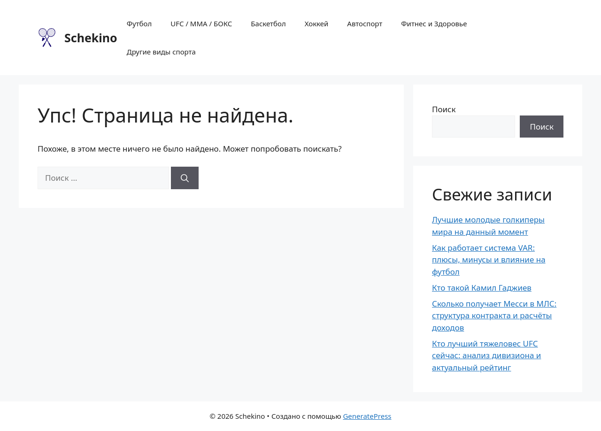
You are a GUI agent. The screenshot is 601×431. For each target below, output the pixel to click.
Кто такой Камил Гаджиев (482, 287)
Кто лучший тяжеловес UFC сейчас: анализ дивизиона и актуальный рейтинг (486, 355)
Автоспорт (364, 23)
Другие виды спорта (161, 51)
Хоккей (317, 23)
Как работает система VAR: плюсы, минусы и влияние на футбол (489, 259)
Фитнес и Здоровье (434, 23)
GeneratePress (367, 416)
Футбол (139, 23)
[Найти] (185, 178)
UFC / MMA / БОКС (201, 23)
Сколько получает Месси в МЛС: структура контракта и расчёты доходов (494, 315)
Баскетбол (268, 23)
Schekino (90, 38)
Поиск (444, 109)
